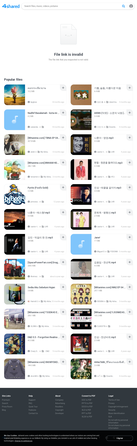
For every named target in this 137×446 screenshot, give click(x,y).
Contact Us (33, 413)
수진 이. (99, 127)
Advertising (60, 403)
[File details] (14, 95)
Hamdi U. (33, 301)
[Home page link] (10, 6)
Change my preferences (23, 441)
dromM (32, 376)
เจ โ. (97, 376)
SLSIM (32, 326)
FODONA (112, 251)
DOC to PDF (86, 400)
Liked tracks (112, 102)
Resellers (59, 407)
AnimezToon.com (33, 276)
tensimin (33, 177)
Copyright (59, 410)
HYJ (111, 177)
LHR (111, 152)
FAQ (30, 403)
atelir (31, 152)
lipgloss (32, 102)
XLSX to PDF (87, 417)
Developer (59, 413)
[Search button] (123, 6)
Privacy (111, 403)
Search (5, 403)
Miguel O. (99, 251)
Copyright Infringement (118, 407)
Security (111, 410)
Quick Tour (33, 407)
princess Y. (33, 202)
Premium (6, 400)
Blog (4, 410)
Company (59, 400)
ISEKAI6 (99, 301)
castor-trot (100, 152)
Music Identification (116, 413)
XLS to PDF (86, 410)
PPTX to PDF (87, 403)
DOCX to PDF (87, 407)
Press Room (7, 407)
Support (32, 400)
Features (32, 410)
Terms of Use (114, 400)
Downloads (112, 127)
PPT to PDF (86, 413)
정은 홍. (99, 102)
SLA (110, 417)
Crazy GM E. (33, 351)
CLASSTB (99, 326)
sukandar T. (33, 127)
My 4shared (43, 152)
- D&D (45, 351)
